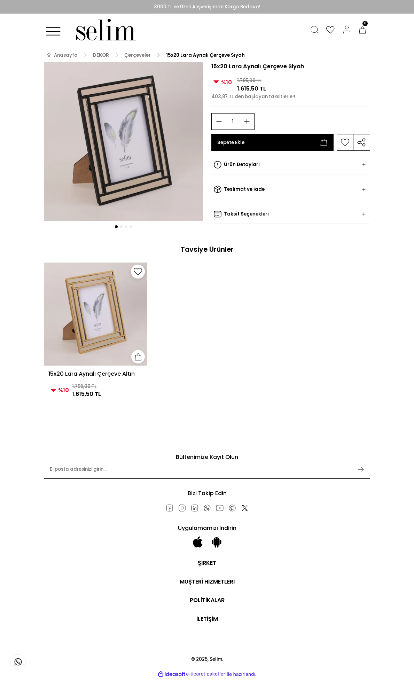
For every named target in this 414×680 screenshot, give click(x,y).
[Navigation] (53, 31)
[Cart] (362, 29)
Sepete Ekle (272, 142)
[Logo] (104, 29)
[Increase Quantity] (246, 121)
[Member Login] (347, 29)
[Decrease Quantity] (219, 121)
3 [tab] (126, 226)
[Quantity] (233, 121)
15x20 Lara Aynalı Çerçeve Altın (91, 374)
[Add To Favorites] (345, 142)
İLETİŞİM (207, 619)
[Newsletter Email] (207, 472)
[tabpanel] (123, 141)
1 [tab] (116, 226)
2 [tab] (121, 226)
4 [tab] (131, 226)
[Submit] (361, 469)
